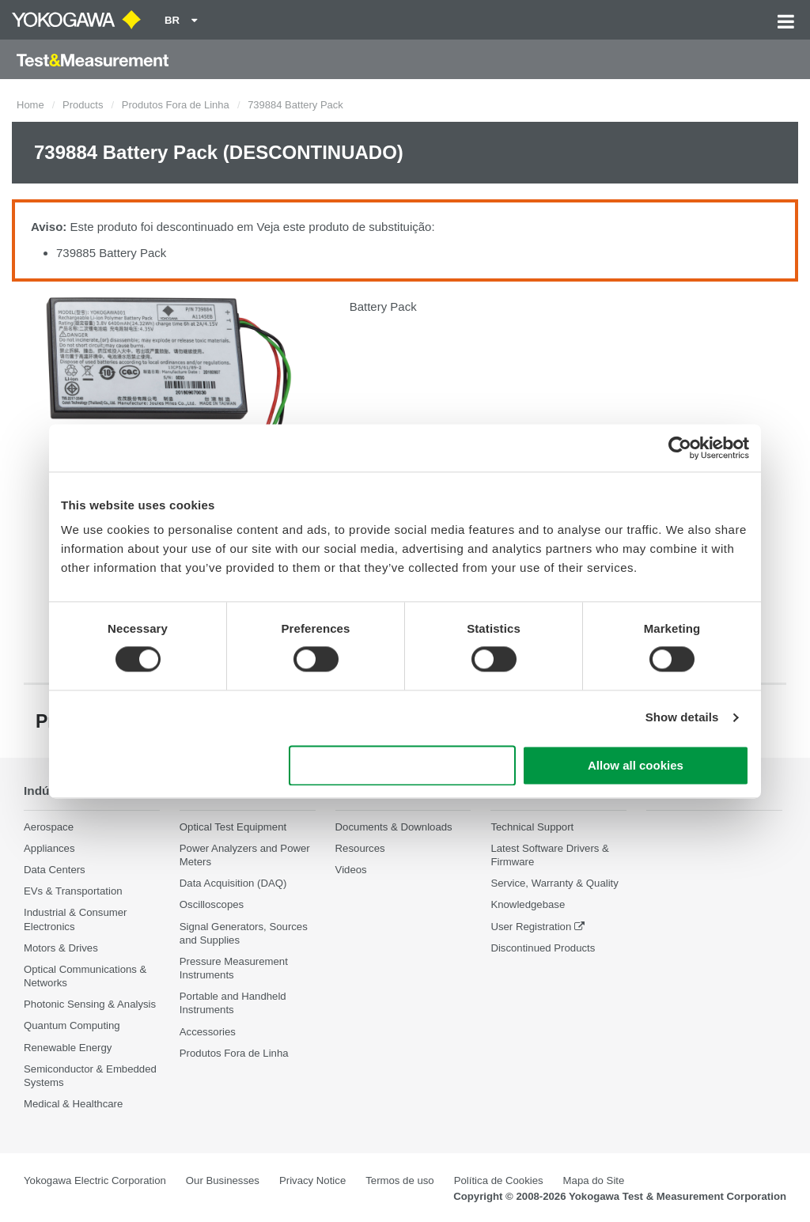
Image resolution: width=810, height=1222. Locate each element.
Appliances (49, 848)
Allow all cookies (635, 765)
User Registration (530, 927)
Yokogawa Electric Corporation (95, 1180)
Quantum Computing (72, 1025)
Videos (351, 870)
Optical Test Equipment (233, 827)
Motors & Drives (61, 948)
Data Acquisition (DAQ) (233, 883)
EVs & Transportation (73, 891)
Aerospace (49, 827)
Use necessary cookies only (403, 765)
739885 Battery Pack (111, 252)
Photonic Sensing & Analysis (90, 1004)
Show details (682, 717)
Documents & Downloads (393, 827)
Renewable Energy (68, 1048)
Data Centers (54, 870)
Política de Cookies (498, 1180)
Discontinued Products (542, 948)
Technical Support (531, 827)
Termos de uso (399, 1180)
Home (30, 105)
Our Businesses (222, 1180)
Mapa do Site (594, 1180)
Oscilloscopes (212, 905)
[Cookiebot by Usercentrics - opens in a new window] (680, 448)
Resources (360, 848)
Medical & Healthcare (73, 1104)
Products (82, 105)
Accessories (208, 1032)
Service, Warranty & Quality (554, 883)
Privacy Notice (312, 1180)
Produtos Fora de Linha (175, 105)
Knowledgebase (527, 905)
